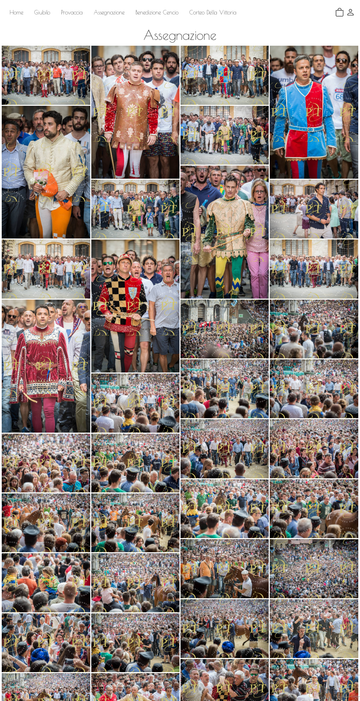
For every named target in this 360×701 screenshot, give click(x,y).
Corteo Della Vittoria (212, 12)
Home (16, 12)
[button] (350, 12)
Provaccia (72, 12)
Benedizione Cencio (157, 12)
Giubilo (42, 12)
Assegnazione (109, 12)
